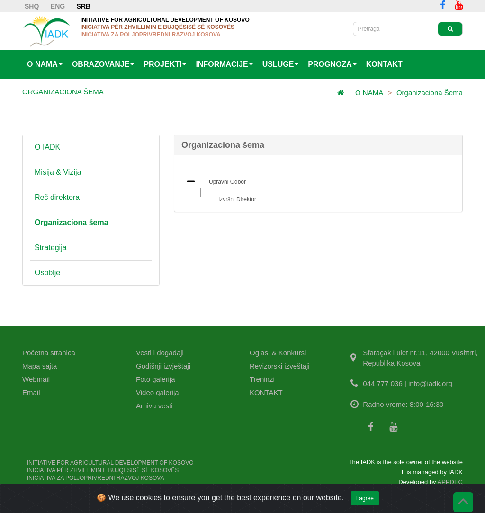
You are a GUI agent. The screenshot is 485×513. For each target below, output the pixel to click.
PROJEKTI (165, 64)
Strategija (51, 247)
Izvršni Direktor (237, 199)
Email (31, 392)
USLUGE (280, 64)
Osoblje (47, 273)
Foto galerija (155, 379)
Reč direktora (57, 197)
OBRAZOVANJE (103, 64)
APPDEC (450, 482)
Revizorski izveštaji (280, 366)
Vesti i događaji (160, 353)
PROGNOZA (332, 64)
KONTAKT (384, 64)
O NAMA (45, 64)
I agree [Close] (365, 502)
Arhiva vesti (154, 406)
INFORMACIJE (224, 64)
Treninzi (262, 379)
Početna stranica (48, 353)
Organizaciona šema (429, 93)
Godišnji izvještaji (163, 366)
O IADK (47, 147)
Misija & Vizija (58, 172)
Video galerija (157, 392)
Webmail (36, 379)
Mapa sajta (39, 366)
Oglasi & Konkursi (278, 353)
